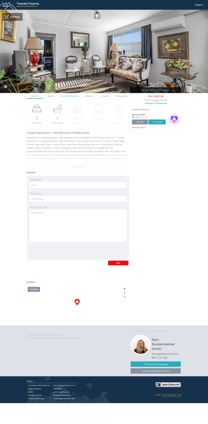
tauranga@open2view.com (165, 353)
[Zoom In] (125, 289)
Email (159, 121)
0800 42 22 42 (141, 117)
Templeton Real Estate (62, 395)
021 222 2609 (160, 357)
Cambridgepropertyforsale (63, 398)
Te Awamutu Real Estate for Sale (41, 385)
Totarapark (57, 388)
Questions (89, 96)
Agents (51, 96)
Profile (140, 121)
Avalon (30, 392)
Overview (35, 96)
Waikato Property (35, 395)
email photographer (157, 364)
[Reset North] (125, 297)
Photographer (122, 96)
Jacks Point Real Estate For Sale (65, 385)
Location (105, 96)
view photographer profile (155, 370)
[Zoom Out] (125, 293)
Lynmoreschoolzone (61, 392)
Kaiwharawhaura (34, 388)
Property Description (70, 96)
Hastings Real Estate (36, 398)
